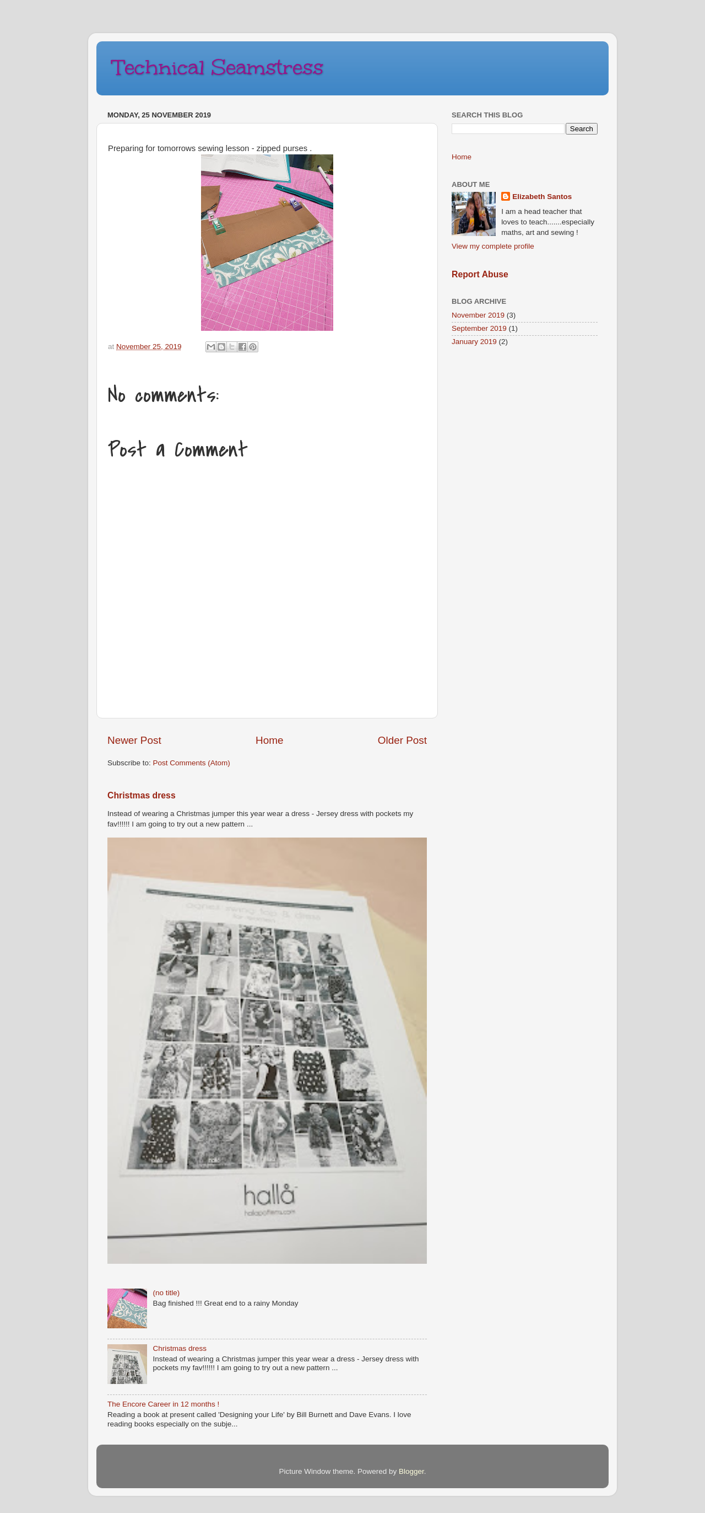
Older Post (402, 740)
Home (269, 740)
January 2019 (474, 341)
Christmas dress (141, 795)
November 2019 (478, 315)
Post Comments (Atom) (191, 763)
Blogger (411, 1471)
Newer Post (134, 740)
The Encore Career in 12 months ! (163, 1404)
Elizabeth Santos (542, 196)
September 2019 (479, 328)
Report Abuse (480, 274)
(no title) (166, 1293)
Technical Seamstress (218, 67)
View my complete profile (493, 246)
